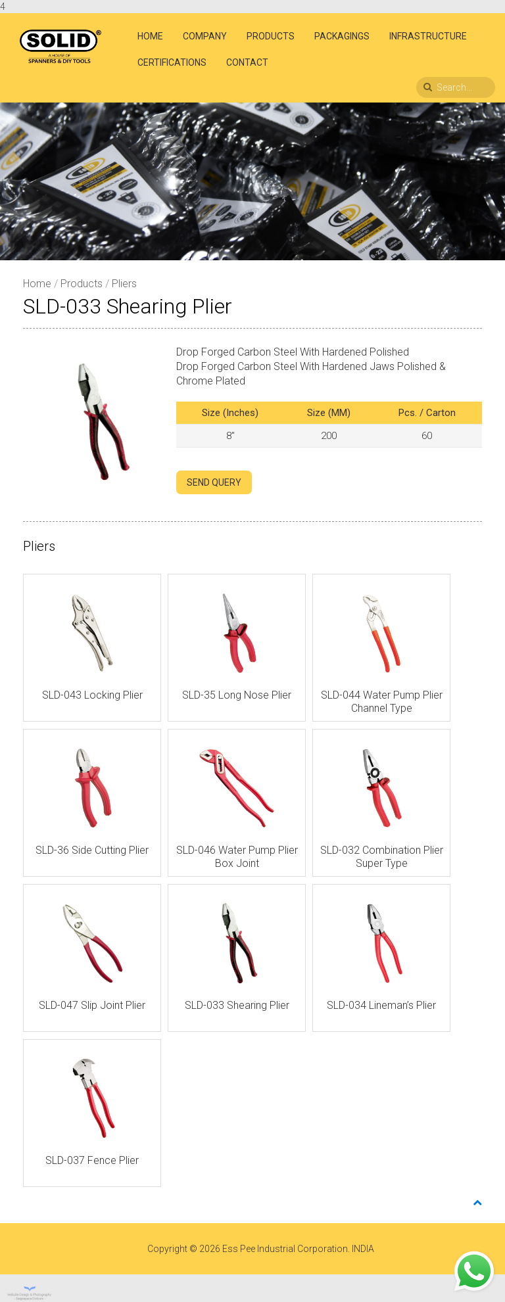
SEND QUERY (214, 482)
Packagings (342, 36)
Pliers (124, 283)
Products (271, 36)
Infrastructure (428, 36)
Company (205, 36)
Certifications (171, 62)
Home (150, 36)
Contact (247, 62)
